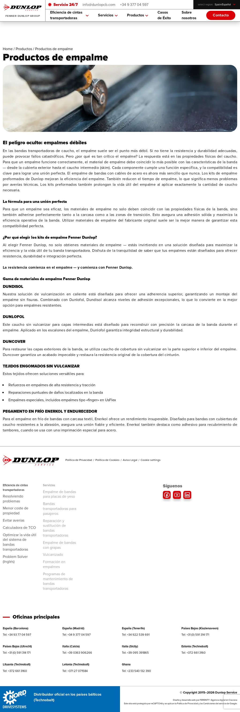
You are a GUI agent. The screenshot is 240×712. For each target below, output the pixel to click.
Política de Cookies (107, 460)
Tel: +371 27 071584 (75, 671)
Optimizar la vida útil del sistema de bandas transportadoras (19, 542)
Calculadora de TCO (19, 527)
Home (8, 49)
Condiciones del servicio (214, 703)
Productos (137, 15)
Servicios (108, 15)
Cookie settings (151, 460)
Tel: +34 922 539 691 (136, 634)
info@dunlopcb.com (98, 4)
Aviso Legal (130, 460)
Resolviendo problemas (13, 498)
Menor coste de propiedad (15, 510)
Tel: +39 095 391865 (135, 652)
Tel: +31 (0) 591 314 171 (195, 634)
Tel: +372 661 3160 (193, 652)
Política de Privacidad (78, 460)
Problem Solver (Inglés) (15, 559)
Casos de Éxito (164, 15)
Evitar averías (13, 520)
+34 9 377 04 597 (134, 4)
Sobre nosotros (189, 15)
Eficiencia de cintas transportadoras (69, 15)
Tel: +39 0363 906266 (77, 652)
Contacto (221, 15)
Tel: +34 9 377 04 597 (76, 634)
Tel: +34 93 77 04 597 (17, 634)
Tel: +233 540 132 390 (136, 671)
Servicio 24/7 (65, 4)
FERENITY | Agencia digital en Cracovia (218, 700)
